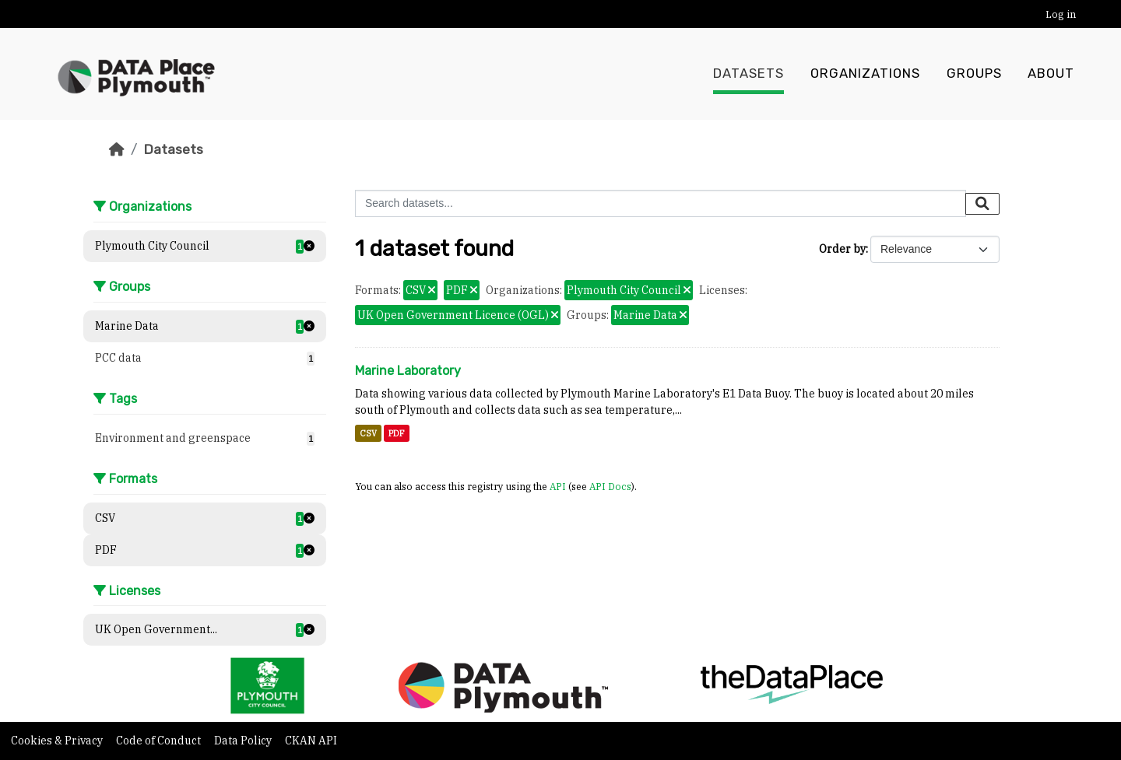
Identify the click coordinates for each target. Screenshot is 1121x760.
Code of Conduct (159, 741)
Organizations (865, 74)
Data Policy (244, 741)
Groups (974, 74)
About (1051, 74)
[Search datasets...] (660, 203)
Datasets (748, 74)
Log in (1060, 14)
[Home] (117, 149)
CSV (368, 433)
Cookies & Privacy (58, 741)
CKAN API (311, 741)
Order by (842, 249)
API (558, 486)
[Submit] (982, 204)
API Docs (610, 486)
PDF (396, 433)
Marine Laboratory (408, 370)
